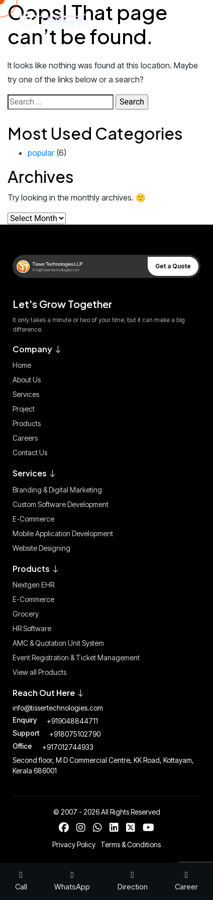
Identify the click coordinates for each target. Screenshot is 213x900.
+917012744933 (67, 747)
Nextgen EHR (33, 584)
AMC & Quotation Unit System (58, 643)
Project (24, 409)
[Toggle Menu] (183, 20)
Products (27, 423)
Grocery (26, 614)
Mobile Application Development (63, 533)
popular (41, 153)
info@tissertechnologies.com (58, 708)
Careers (25, 438)
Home (22, 365)
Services (26, 394)
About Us (27, 379)
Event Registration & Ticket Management (76, 657)
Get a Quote (173, 266)
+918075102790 (74, 734)
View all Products (39, 672)
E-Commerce (33, 519)
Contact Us (30, 452)
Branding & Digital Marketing (57, 489)
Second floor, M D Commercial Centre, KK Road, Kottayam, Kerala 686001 (103, 765)
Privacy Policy (73, 844)
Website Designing (41, 548)
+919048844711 (72, 721)
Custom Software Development (61, 504)
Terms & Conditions (130, 844)
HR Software (32, 628)
